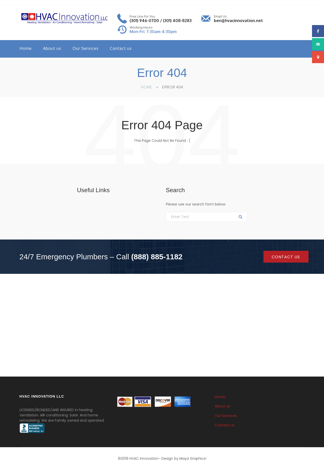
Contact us (121, 48)
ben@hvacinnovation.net (238, 20)
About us (52, 48)
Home (26, 48)
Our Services (86, 48)
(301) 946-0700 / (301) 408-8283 (161, 20)
